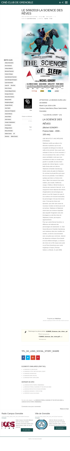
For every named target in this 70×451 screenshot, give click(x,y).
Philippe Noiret (8, 128)
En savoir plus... (27, 430)
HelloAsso (58, 318)
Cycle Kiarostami (9, 82)
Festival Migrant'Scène (10, 91)
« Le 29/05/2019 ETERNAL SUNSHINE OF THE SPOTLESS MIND (47, 400)
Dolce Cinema (8, 88)
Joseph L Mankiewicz (10, 122)
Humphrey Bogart (9, 102)
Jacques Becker (8, 105)
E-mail (50, 18)
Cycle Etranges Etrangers (11, 79)
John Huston (8, 119)
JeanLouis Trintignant (10, 111)
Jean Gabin (7, 108)
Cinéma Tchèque (9, 74)
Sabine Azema (8, 133)
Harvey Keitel (8, 99)
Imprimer (46, 18)
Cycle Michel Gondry (31, 18)
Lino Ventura (8, 125)
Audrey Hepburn (9, 68)
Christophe (4, 418)
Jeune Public (8, 116)
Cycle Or (7, 85)
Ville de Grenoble (42, 413)
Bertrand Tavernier (9, 71)
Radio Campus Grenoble (12, 413)
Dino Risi (13, 85)
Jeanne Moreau (8, 113)
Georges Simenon (9, 94)
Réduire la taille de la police (53, 16)
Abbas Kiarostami (9, 62)
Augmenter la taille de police (55, 16)
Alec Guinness (8, 65)
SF (14, 133)
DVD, (30, 129)
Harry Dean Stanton (9, 96)
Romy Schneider (9, 130)
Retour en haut (64, 409)
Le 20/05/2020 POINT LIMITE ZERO (31, 377)
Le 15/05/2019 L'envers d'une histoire (31, 393)
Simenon (7, 136)
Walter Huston (14, 136)
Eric (44, 16)
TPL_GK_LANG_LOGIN (60, 2)
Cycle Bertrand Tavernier (10, 77)
